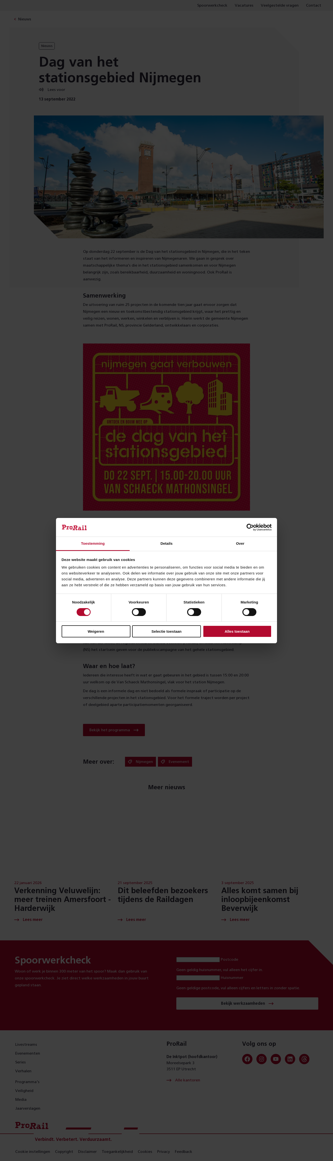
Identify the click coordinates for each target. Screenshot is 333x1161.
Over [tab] (240, 543)
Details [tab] (166, 543)
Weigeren (96, 631)
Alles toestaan (237, 631)
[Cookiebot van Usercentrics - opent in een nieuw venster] (250, 527)
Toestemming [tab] (93, 543)
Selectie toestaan (167, 631)
